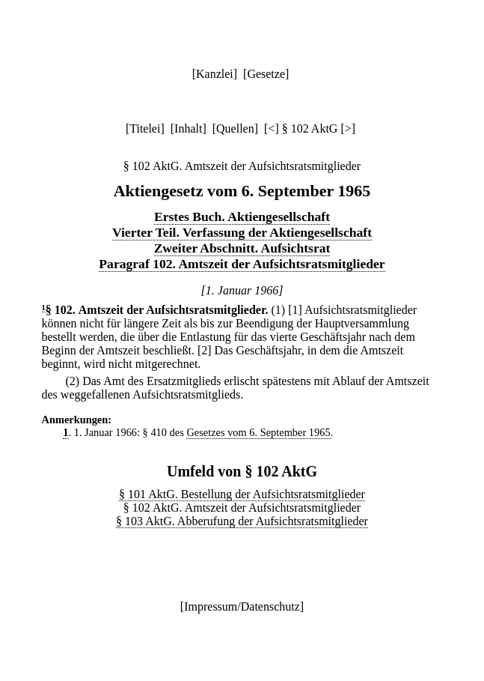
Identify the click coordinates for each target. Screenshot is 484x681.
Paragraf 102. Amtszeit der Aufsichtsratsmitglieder (242, 263)
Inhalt (188, 128)
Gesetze (266, 73)
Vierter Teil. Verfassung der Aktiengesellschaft (242, 232)
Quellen (235, 128)
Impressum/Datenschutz (242, 606)
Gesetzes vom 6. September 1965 (258, 432)
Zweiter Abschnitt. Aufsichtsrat (242, 247)
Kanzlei (214, 73)
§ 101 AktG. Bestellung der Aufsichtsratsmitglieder (242, 494)
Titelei (144, 128)
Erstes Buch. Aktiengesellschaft (242, 216)
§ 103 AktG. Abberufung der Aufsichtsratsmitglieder (242, 521)
